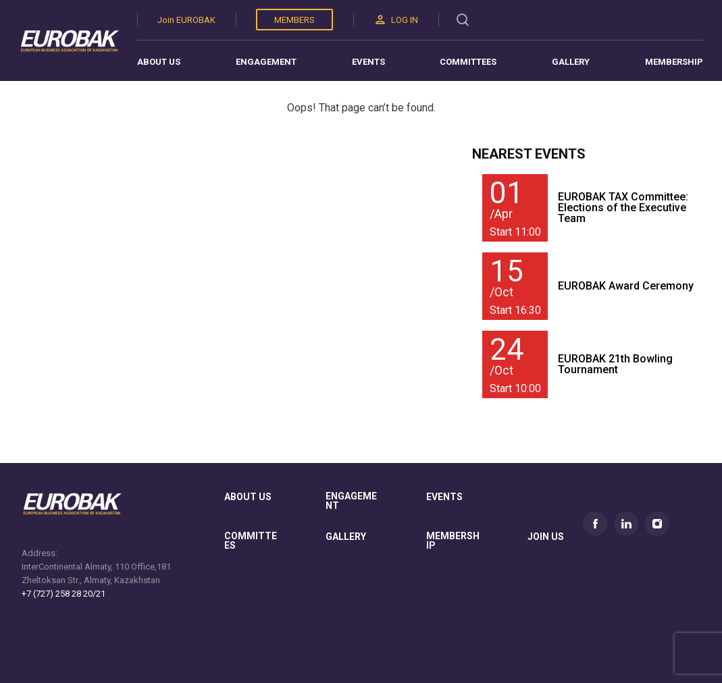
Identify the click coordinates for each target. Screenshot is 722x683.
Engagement (266, 62)
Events (368, 62)
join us (545, 537)
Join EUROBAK (186, 20)
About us (158, 62)
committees (250, 541)
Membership (674, 62)
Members (294, 20)
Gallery (571, 62)
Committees (468, 62)
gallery (346, 537)
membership (453, 541)
